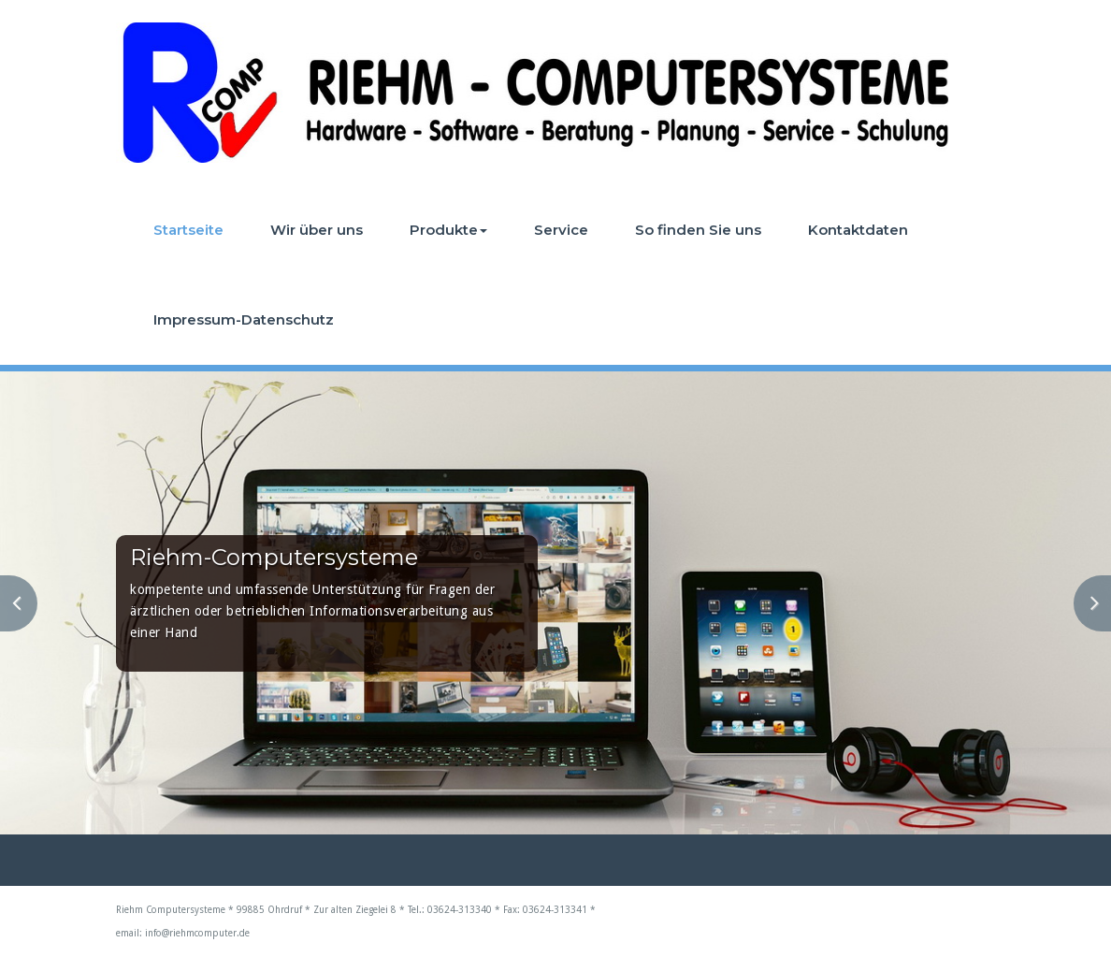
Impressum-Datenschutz (243, 319)
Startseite (188, 230)
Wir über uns (316, 230)
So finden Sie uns (698, 230)
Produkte (448, 230)
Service (561, 230)
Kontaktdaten (858, 230)
